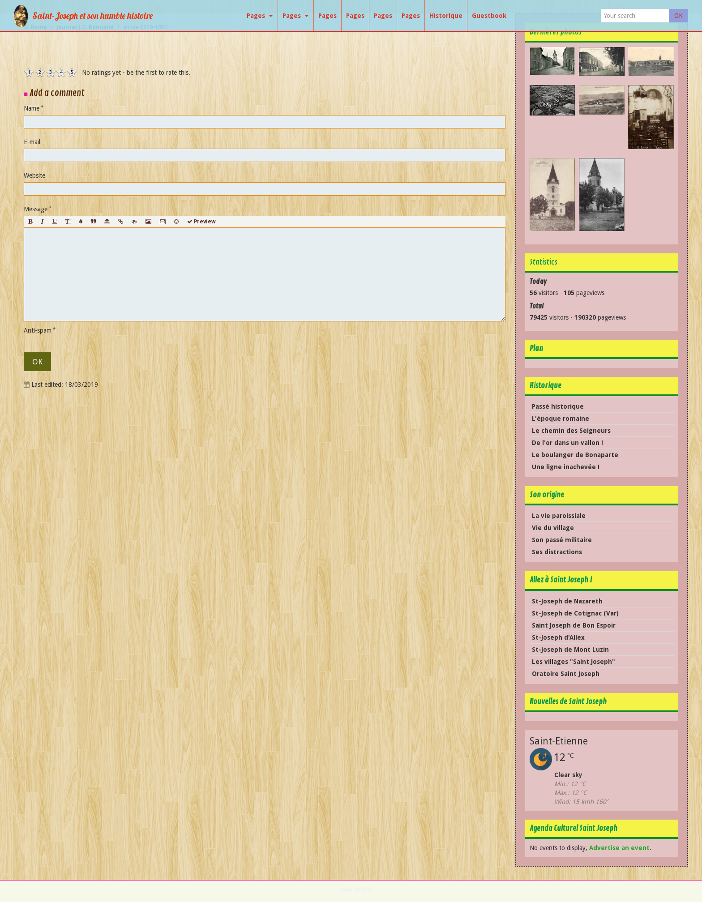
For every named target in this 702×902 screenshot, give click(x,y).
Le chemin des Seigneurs (571, 430)
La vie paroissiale (559, 515)
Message (35, 209)
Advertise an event (619, 847)
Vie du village (553, 527)
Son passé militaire (562, 539)
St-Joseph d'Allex (558, 637)
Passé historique (558, 406)
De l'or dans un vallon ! (567, 442)
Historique (545, 385)
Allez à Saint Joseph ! (561, 580)
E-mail (32, 141)
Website (34, 175)
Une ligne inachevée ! (565, 466)
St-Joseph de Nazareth (567, 601)
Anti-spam (37, 330)
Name (31, 108)
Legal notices (356, 888)
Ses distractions (557, 552)
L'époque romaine (560, 418)
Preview (201, 221)
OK (678, 15)
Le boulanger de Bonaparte (575, 454)
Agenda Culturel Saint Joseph (573, 828)
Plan (536, 348)
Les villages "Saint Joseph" (573, 661)
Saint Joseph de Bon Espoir (574, 625)
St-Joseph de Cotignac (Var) (575, 613)
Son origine (547, 495)
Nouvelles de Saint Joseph (568, 701)
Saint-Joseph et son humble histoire (92, 15)
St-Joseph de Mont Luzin (570, 649)
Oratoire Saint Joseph (565, 673)
